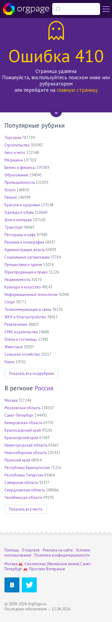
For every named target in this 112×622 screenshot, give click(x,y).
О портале (31, 550)
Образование (16, 175)
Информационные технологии (31, 294)
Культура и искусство (22, 287)
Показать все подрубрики (31, 373)
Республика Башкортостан (27, 467)
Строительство (17, 145)
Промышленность (19, 182)
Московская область (22, 407)
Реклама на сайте (58, 550)
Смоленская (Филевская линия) (51, 563)
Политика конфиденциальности (62, 555)
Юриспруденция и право (26, 272)
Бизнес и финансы (20, 167)
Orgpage (26, 9)
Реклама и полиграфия (24, 242)
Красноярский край (21, 437)
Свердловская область (24, 490)
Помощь (11, 550)
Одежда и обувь (19, 212)
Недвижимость (17, 279)
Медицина (13, 160)
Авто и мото (14, 152)
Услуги (10, 189)
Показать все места (25, 509)
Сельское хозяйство (22, 354)
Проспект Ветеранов (47, 568)
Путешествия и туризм (23, 264)
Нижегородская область (25, 445)
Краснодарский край (22, 430)
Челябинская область (23, 497)
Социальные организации (27, 257)
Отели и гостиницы (20, 339)
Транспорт (13, 227)
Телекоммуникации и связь (27, 309)
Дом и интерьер (18, 219)
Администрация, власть (24, 249)
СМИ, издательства (21, 331)
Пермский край (17, 460)
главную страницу (77, 90)
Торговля (12, 137)
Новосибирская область (25, 452)
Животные (13, 346)
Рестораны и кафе (20, 234)
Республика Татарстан (23, 475)
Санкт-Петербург (19, 415)
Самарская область (21, 482)
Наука (9, 361)
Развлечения (15, 324)
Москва (11, 400)
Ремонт (10, 197)
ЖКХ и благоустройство (25, 317)
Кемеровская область (23, 422)
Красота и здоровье (22, 204)
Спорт (9, 302)
